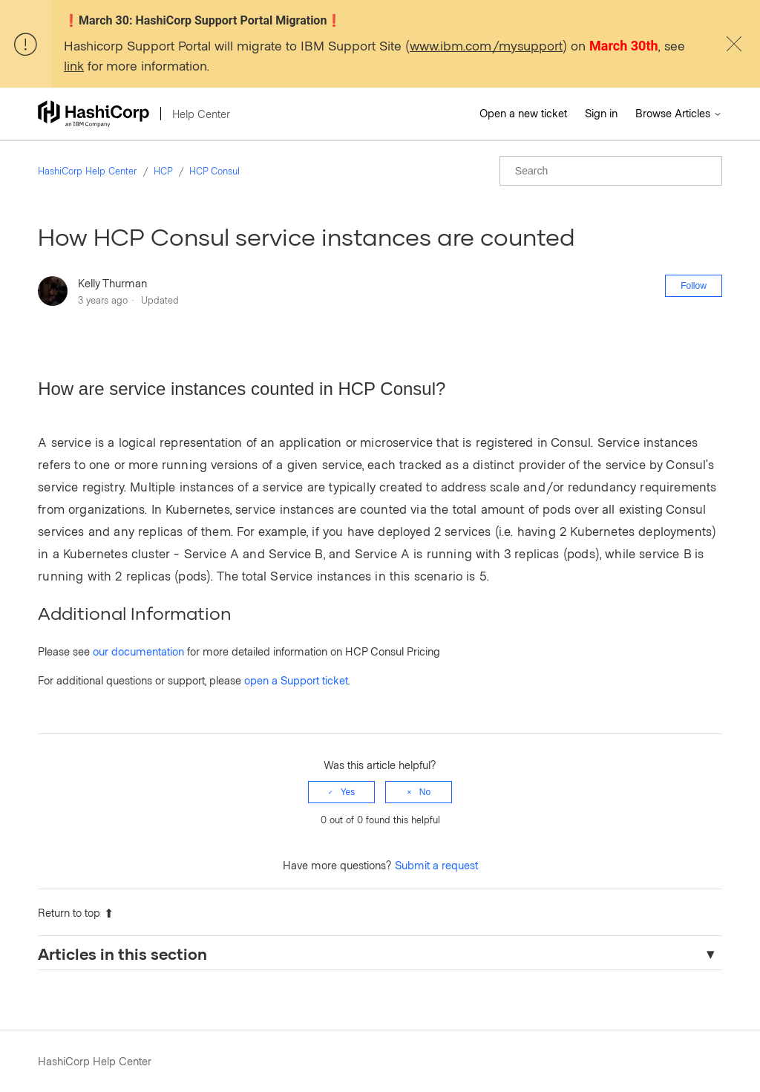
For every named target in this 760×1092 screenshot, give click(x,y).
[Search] (610, 171)
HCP (163, 171)
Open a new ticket (523, 113)
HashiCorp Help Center (87, 171)
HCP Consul (214, 171)
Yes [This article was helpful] (348, 792)
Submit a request (436, 865)
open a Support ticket (296, 680)
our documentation (138, 651)
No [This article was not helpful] (424, 792)
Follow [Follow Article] (694, 286)
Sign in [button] (601, 113)
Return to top (76, 912)
